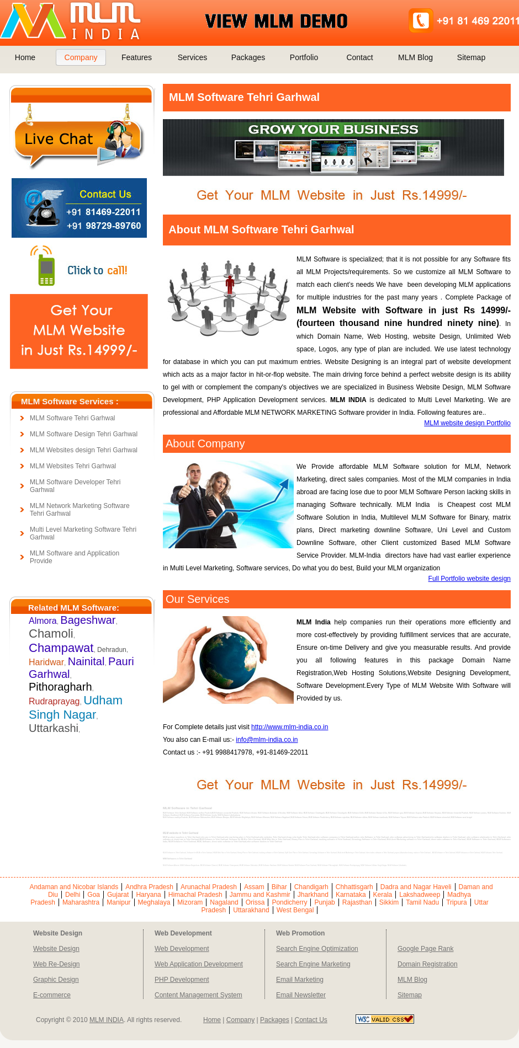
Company (81, 57)
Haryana (148, 895)
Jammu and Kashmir (260, 895)
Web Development (182, 949)
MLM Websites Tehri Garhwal (73, 466)
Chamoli (51, 633)
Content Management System (198, 995)
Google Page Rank (425, 949)
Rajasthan (357, 902)
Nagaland (224, 902)
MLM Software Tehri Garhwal (72, 418)
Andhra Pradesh (149, 887)
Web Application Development (199, 964)
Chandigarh (311, 887)
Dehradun (111, 650)
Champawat (61, 648)
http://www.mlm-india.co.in (289, 727)
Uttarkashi (53, 728)
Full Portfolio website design (469, 578)
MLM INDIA (106, 1020)
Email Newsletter (301, 995)
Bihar (279, 887)
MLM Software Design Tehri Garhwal (83, 434)
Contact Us (310, 1020)
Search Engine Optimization (317, 949)
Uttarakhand (251, 910)
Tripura (456, 902)
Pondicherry (289, 902)
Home (25, 57)
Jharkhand (313, 895)
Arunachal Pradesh (209, 887)
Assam (254, 887)
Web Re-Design (56, 964)
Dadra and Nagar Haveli (416, 887)
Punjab (324, 902)
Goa (93, 895)
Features (136, 57)
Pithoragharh (60, 687)
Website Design (56, 949)
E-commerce (52, 995)
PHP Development (182, 979)
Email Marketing (300, 979)
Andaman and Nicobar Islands (73, 887)
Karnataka (351, 895)
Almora (43, 620)
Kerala (383, 895)
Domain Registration (428, 964)
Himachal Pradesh (195, 895)
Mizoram (190, 902)
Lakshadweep (419, 895)
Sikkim (389, 902)
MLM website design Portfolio (467, 423)
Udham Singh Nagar (76, 707)
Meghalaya (154, 902)
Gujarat (118, 895)
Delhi (72, 895)
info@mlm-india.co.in (267, 740)
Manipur (118, 902)
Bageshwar (87, 620)
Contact (359, 57)
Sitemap (471, 57)
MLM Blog (415, 57)
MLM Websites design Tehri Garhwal (83, 450)
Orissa (255, 902)
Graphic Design (56, 979)
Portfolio (304, 57)
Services (193, 57)
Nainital (86, 661)
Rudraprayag (54, 701)
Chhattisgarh (354, 887)
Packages (248, 57)
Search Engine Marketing (313, 964)
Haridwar (46, 662)
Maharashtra (80, 902)
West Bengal (295, 910)
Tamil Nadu (422, 902)
